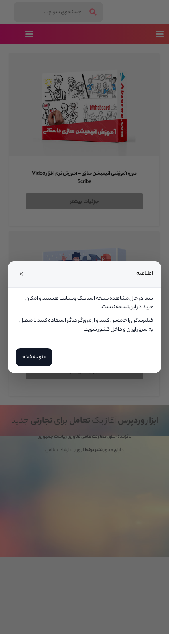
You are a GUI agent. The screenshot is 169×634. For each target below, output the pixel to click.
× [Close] (21, 274)
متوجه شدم (34, 357)
